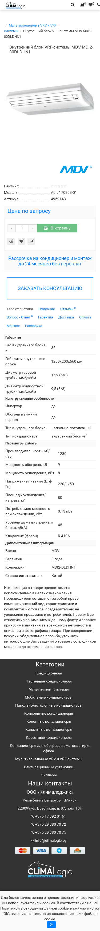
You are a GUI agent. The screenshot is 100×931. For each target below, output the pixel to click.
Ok (51, 924)
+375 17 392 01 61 (50, 816)
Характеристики (20, 309)
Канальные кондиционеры (48, 729)
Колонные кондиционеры (48, 721)
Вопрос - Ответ (20, 317)
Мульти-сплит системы (49, 689)
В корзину (57, 228)
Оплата (85, 317)
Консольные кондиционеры (48, 713)
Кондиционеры (48, 673)
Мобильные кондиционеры (49, 697)
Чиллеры (49, 775)
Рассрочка (33, 326)
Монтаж (13, 326)
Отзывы (68, 308)
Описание (46, 309)
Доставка (66, 317)
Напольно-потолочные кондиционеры (48, 705)
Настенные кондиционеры (49, 681)
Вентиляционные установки (48, 767)
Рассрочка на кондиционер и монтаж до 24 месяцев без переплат (50, 260)
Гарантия (45, 317)
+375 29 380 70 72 (50, 824)
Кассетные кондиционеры (49, 737)
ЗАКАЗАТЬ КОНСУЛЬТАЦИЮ (50, 288)
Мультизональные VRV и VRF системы (48, 759)
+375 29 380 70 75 (50, 832)
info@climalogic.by (50, 840)
